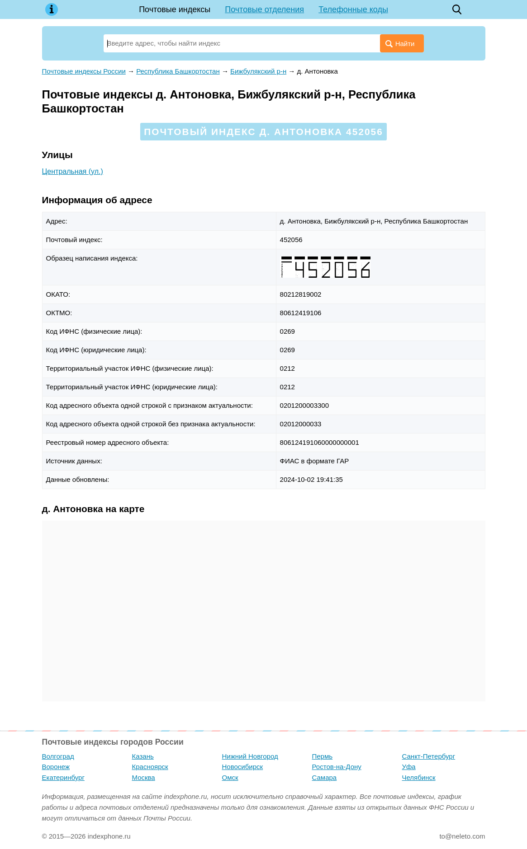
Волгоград (58, 756)
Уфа (409, 766)
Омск (230, 777)
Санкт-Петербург (429, 756)
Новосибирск (242, 766)
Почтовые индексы (174, 9)
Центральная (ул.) (72, 171)
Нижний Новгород (250, 756)
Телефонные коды (353, 9)
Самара (324, 777)
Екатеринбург (63, 777)
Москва (143, 777)
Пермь (322, 756)
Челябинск (419, 777)
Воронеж (56, 766)
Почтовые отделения (264, 9)
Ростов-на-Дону (336, 766)
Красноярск (150, 766)
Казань (143, 756)
